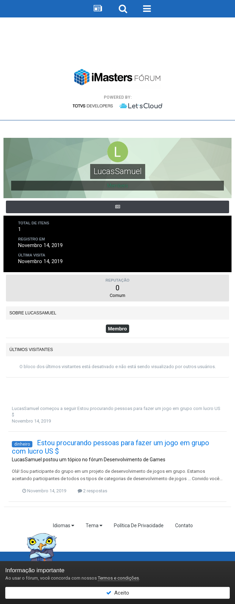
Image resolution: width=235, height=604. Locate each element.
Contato (184, 525)
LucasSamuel (25, 408)
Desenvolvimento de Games (134, 459)
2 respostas (92, 490)
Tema (94, 525)
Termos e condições (118, 578)
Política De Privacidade (139, 525)
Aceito (117, 593)
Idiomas (63, 525)
